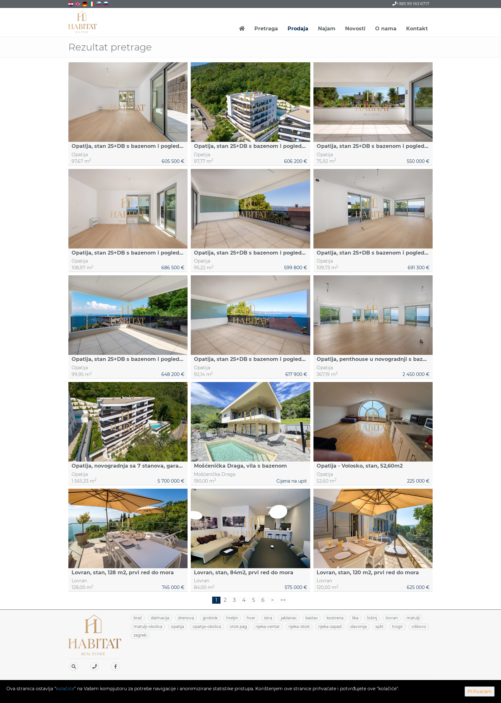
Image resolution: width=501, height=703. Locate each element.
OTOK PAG (238, 626)
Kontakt (417, 29)
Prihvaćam (479, 691)
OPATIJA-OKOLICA (207, 626)
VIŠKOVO (419, 626)
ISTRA (268, 617)
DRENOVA (186, 617)
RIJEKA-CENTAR (268, 626)
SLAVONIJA (358, 626)
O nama (386, 29)
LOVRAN (392, 617)
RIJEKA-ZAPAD (330, 626)
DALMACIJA (160, 617)
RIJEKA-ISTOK (299, 626)
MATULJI (413, 617)
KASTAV (311, 617)
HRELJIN (232, 617)
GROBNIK (210, 617)
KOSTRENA (335, 617)
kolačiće (65, 689)
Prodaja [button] (298, 29)
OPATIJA (177, 626)
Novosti (355, 29)
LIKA (355, 617)
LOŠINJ (372, 617)
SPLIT (379, 626)
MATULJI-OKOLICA (148, 626)
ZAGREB (140, 635)
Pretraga (266, 29)
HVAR (251, 617)
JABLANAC (289, 617)
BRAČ (138, 617)
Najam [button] (326, 29)
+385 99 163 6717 (410, 3)
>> (283, 600)
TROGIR (397, 626)
